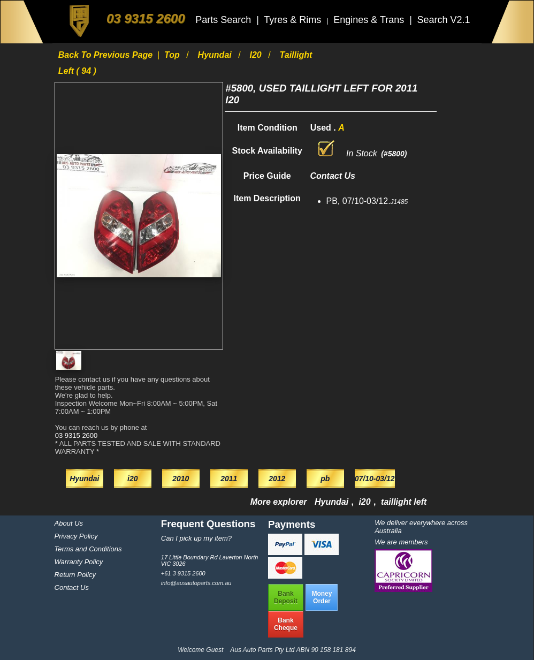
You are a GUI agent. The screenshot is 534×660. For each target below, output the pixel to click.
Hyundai (216, 54)
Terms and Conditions (88, 549)
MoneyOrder (321, 597)
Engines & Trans (370, 19)
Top (173, 54)
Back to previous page (106, 54)
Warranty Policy (79, 562)
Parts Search (224, 19)
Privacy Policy (76, 536)
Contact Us (72, 587)
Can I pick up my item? (196, 538)
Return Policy (75, 575)
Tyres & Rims (294, 19)
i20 (257, 54)
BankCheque (285, 624)
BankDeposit (285, 597)
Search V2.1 (443, 19)
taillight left (403, 501)
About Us (69, 523)
